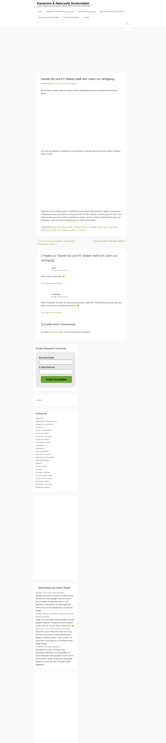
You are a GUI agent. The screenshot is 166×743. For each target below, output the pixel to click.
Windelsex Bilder (42, 481)
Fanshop (39, 427)
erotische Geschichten (45, 424)
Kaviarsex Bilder (42, 433)
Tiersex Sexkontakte (44, 475)
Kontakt (86, 18)
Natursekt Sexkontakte (45, 457)
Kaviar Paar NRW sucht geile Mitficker (109, 241)
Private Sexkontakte (71, 18)
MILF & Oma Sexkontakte (48, 18)
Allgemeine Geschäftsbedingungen (60, 12)
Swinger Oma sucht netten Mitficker (50, 593)
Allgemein (40, 418)
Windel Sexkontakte (44, 478)
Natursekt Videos (42, 460)
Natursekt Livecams (44, 454)
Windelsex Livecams (44, 484)
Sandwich (65, 230)
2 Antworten (82, 230)
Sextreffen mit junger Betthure (48, 647)
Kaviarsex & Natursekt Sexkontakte (63, 3)
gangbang (114, 227)
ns (59, 230)
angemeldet (53, 332)
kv (51, 230)
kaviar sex (45, 230)
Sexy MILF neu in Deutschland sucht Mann (53, 629)
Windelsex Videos (43, 487)
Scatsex (73, 84)
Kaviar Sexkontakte (64, 227)
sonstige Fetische (80, 227)
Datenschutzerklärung (87, 12)
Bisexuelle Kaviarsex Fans (46, 421)
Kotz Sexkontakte (43, 442)
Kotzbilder (40, 445)
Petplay (39, 463)
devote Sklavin (103, 227)
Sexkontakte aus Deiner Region (54, 588)
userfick (73, 230)
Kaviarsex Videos (43, 439)
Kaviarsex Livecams (44, 436)
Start (40, 12)
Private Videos (41, 466)
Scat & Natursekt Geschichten (112, 12)
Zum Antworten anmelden (51, 283)
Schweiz (39, 469)
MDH (55, 230)
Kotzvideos (40, 448)
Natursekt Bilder (42, 451)
